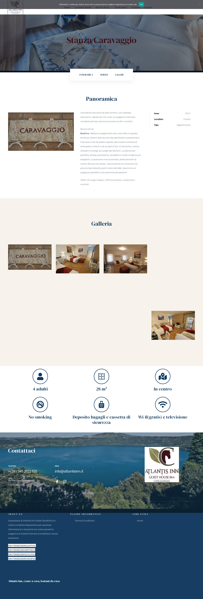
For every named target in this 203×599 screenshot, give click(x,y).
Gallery (119, 74)
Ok (141, 4)
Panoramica (86, 74)
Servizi (104, 74)
